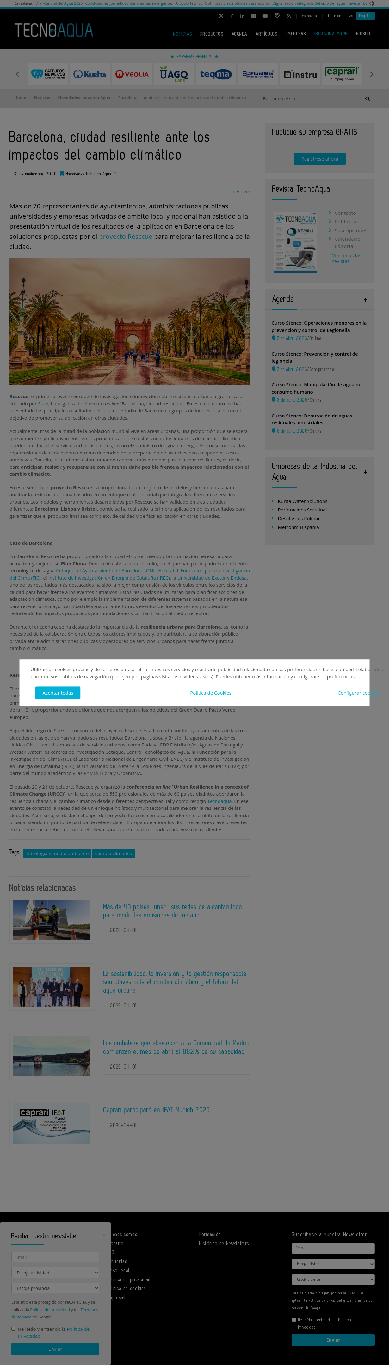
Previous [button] (17, 74)
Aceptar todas (58, 692)
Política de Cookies (210, 692)
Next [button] (371, 74)
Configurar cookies (358, 692)
